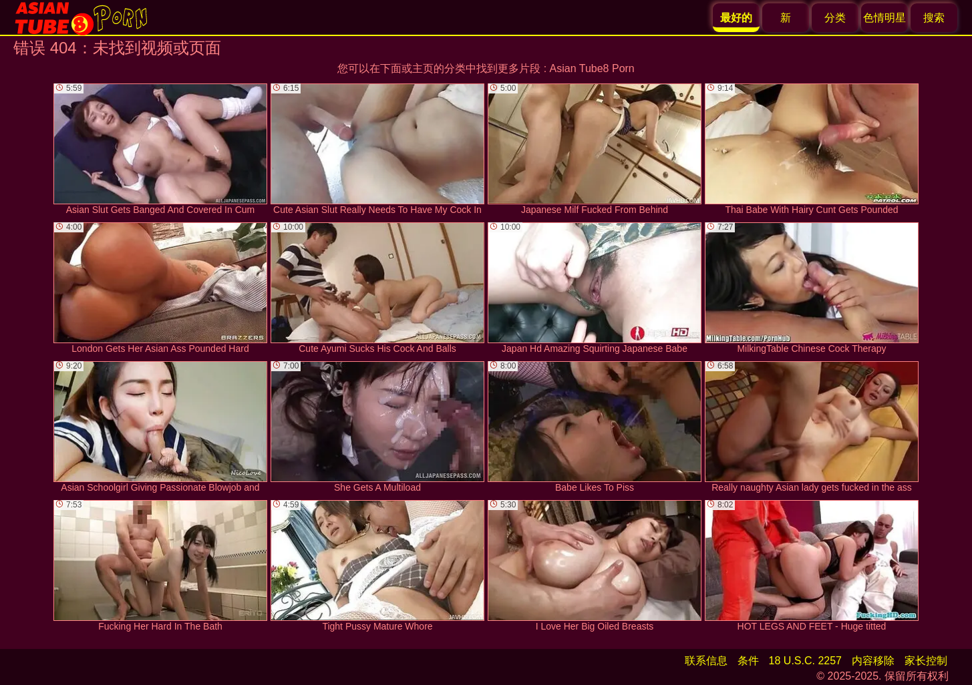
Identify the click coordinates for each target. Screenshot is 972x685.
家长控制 (926, 660)
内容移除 (873, 660)
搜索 (934, 17)
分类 (835, 17)
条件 (748, 660)
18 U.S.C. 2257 (805, 660)
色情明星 (884, 17)
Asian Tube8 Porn (592, 68)
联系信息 (706, 660)
